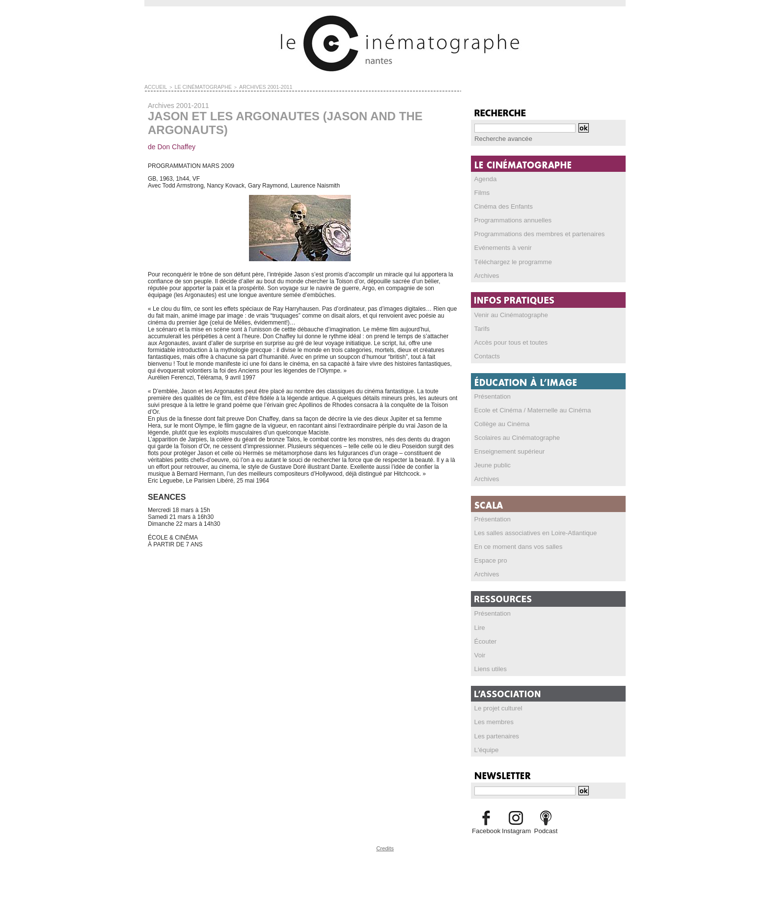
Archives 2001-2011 (249, 86)
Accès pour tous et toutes (507, 341)
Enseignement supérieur (506, 449)
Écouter (484, 638)
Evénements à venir (500, 247)
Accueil (154, 86)
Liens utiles (489, 666)
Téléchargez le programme (509, 260)
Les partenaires (494, 733)
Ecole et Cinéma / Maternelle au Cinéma (527, 408)
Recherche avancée (500, 138)
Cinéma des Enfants (500, 205)
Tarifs (481, 327)
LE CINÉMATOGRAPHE (195, 86)
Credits (385, 844)
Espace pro (489, 558)
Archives (485, 274)
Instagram (516, 827)
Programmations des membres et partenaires (533, 233)
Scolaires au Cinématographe (513, 436)
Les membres (492, 719)
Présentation (490, 394)
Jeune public (490, 463)
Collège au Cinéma (499, 422)
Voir (479, 652)
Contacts (485, 355)
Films (481, 192)
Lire (479, 625)
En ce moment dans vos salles (514, 544)
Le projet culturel (496, 705)
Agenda (484, 178)
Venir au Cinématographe (507, 313)
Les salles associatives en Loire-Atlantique (529, 530)
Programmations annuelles (509, 219)
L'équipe (485, 746)
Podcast (545, 827)
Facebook (486, 827)
